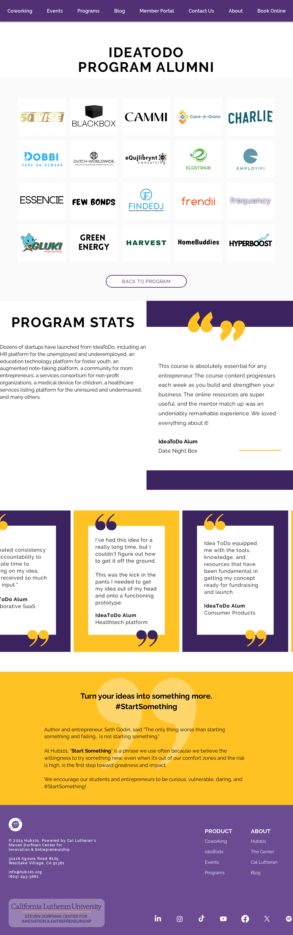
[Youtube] (223, 919)
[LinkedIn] (158, 919)
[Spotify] (289, 919)
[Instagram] (180, 919)
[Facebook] (245, 919)
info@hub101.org (25, 872)
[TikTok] (201, 919)
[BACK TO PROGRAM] (146, 281)
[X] (267, 919)
